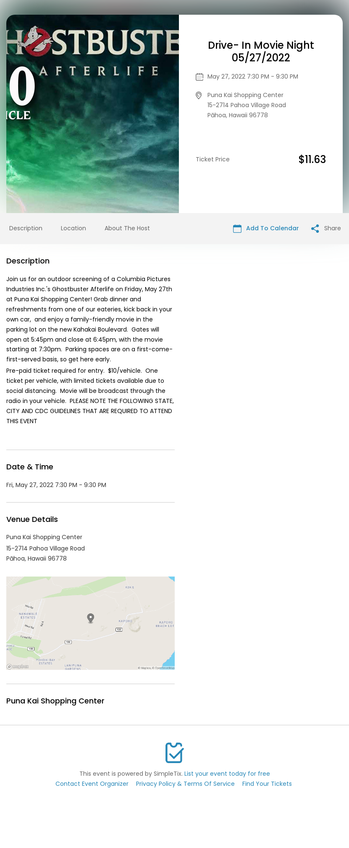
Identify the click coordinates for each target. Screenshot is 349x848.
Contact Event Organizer (92, 784)
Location (73, 228)
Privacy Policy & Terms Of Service (185, 784)
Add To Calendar (266, 228)
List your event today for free (227, 773)
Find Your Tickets (267, 784)
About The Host (127, 228)
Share (326, 228)
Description (25, 228)
